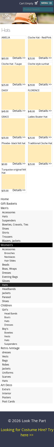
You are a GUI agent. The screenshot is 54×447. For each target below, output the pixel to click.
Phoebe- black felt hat (13, 143)
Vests (7, 336)
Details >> (19, 58)
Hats (5, 216)
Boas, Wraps (9, 268)
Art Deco (6, 385)
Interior (6, 393)
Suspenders (9, 220)
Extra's (6, 389)
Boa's (7, 317)
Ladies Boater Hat (37, 116)
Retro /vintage (10, 348)
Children (6, 305)
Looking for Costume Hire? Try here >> (27, 432)
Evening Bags (10, 276)
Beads (5, 264)
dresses (6, 352)
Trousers (7, 236)
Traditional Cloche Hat (40, 143)
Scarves (6, 376)
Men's (4, 208)
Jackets (6, 293)
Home (5, 199)
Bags (5, 360)
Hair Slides (10, 260)
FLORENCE (33, 90)
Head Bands (10, 313)
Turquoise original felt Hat (14, 171)
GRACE (5, 116)
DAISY (5, 90)
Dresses (6, 272)
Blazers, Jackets (11, 240)
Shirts (5, 232)
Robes (5, 364)
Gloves (6, 281)
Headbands (9, 289)
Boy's (5, 328)
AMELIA (6, 37)
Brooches (9, 253)
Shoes (5, 228)
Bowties (8, 332)
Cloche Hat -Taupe (12, 63)
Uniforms (7, 372)
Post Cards (8, 401)
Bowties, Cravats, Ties (15, 224)
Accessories (8, 212)
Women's (7, 245)
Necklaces (9, 256)
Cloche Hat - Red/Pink (39, 37)
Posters (6, 397)
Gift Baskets (9, 203)
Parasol (6, 297)
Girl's (5, 309)
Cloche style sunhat (38, 63)
